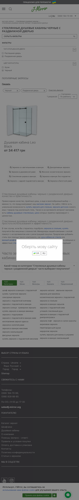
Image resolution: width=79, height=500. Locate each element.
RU (44, 253)
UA (36, 253)
